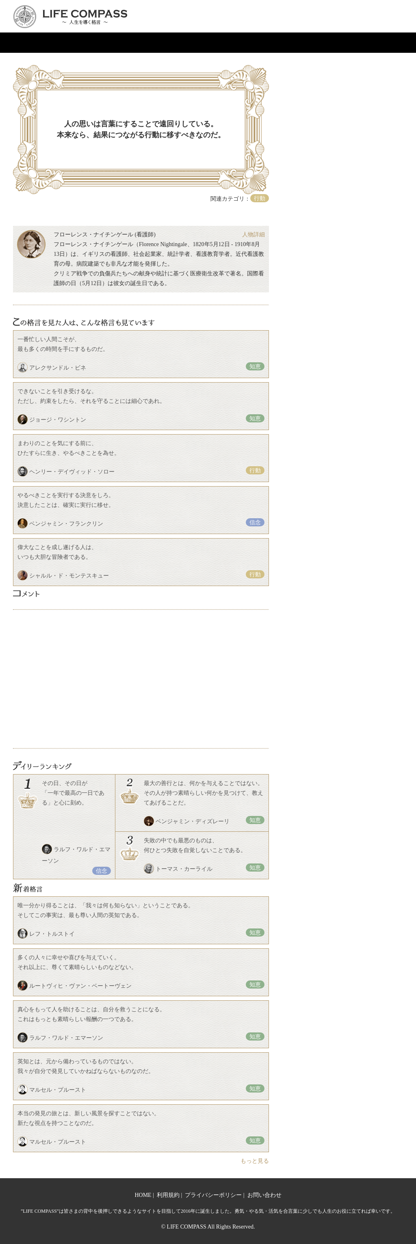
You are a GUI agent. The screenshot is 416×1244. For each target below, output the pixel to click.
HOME (142, 1195)
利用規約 (168, 1195)
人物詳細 (253, 234)
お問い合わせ (264, 1195)
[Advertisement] (141, 679)
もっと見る (254, 1161)
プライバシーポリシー (213, 1195)
